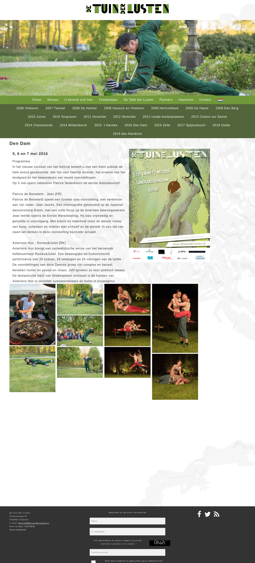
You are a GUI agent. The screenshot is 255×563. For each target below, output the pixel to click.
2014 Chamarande (39, 125)
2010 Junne (37, 116)
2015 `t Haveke (106, 125)
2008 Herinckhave (165, 108)
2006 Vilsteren (27, 108)
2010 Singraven (65, 116)
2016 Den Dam (136, 125)
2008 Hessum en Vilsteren (124, 108)
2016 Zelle (162, 125)
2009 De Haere (197, 108)
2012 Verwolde (124, 116)
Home (37, 99)
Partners (165, 99)
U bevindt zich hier (79, 99)
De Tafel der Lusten (138, 99)
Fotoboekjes (108, 99)
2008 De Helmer (84, 108)
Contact (205, 99)
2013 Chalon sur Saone (209, 116)
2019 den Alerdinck (127, 133)
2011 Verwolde (95, 116)
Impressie (186, 99)
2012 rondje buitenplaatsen (163, 116)
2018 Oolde (221, 125)
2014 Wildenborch (73, 125)
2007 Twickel (55, 108)
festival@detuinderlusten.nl (33, 523)
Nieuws (52, 99)
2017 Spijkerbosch (191, 125)
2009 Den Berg (227, 108)
